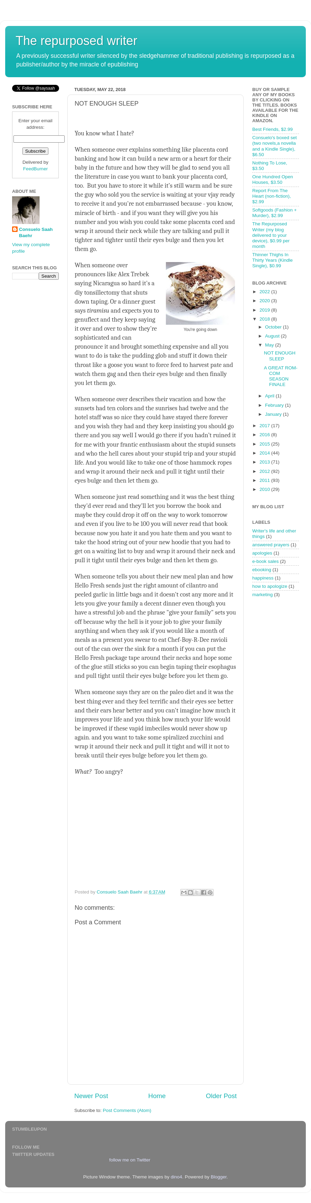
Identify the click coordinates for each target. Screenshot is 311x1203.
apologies (262, 553)
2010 (265, 489)
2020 (265, 300)
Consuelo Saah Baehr (36, 233)
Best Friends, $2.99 (272, 129)
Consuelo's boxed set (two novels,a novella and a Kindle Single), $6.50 (274, 146)
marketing (262, 594)
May (270, 345)
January (274, 414)
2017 (265, 425)
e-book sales (265, 561)
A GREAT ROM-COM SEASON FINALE (281, 376)
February (275, 405)
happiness (263, 578)
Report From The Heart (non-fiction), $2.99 (271, 196)
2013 (265, 462)
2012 (265, 471)
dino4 (176, 1176)
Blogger (219, 1176)
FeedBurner (35, 168)
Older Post (221, 1095)
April (270, 395)
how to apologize (269, 586)
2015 (265, 444)
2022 (265, 291)
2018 (265, 319)
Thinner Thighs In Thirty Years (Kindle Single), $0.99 (272, 260)
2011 (265, 480)
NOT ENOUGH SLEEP (279, 355)
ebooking (261, 569)
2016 (265, 434)
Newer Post (91, 1095)
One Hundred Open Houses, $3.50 (272, 179)
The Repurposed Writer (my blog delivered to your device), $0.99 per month (271, 235)
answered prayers (270, 544)
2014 (265, 453)
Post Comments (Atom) (127, 1110)
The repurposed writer (76, 41)
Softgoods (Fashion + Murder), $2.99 (274, 212)
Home (157, 1095)
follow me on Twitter (129, 1159)
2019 (265, 310)
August (273, 336)
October (274, 327)
